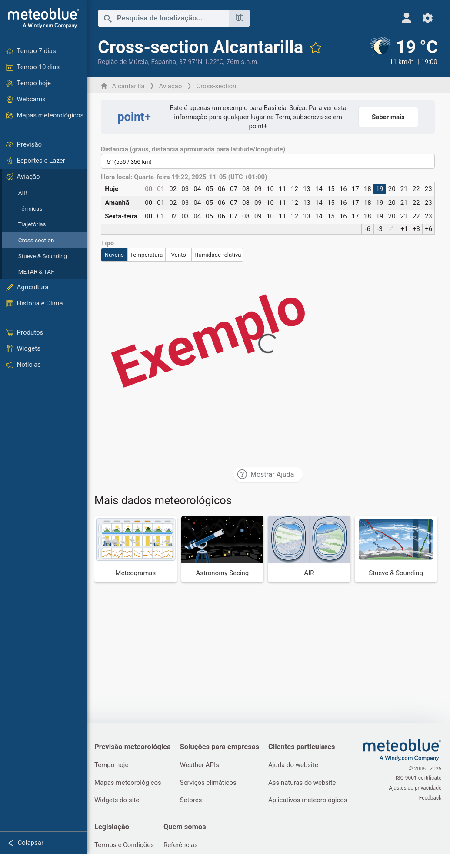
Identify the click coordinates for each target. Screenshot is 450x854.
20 (392, 189)
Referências (183, 847)
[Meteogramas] (137, 549)
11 (283, 189)
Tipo (108, 243)
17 (355, 189)
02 (174, 189)
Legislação (113, 828)
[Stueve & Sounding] (396, 549)
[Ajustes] (427, 18)
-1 (392, 229)
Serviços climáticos (210, 783)
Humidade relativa (219, 254)
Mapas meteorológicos (129, 783)
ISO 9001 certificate (418, 778)
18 (367, 189)
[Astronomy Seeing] (223, 549)
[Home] (43, 18)
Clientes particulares (304, 747)
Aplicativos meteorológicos (310, 801)
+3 (416, 229)
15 (331, 189)
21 (404, 189)
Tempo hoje (113, 765)
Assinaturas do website (305, 783)
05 (210, 189)
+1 (404, 229)
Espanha (164, 62)
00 (149, 189)
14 (319, 189)
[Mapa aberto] (240, 18)
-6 (368, 229)
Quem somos (187, 828)
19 (379, 189)
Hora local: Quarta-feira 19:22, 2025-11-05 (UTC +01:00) (185, 177)
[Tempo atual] (403, 52)
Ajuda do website (296, 765)
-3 (380, 229)
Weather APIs (201, 765)
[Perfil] (406, 18)
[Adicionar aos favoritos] (316, 47)
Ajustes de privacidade (415, 787)
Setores (193, 801)
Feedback (430, 797)
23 (428, 189)
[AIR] (310, 549)
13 (307, 189)
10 (270, 189)
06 (222, 189)
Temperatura (147, 254)
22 (416, 189)
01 (162, 189)
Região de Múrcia (124, 62)
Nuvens (115, 254)
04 (198, 189)
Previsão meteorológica (134, 747)
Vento (179, 254)
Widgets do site (118, 801)
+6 (428, 229)
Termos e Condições (125, 847)
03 (186, 189)
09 (258, 189)
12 (295, 189)
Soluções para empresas (221, 747)
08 (246, 189)
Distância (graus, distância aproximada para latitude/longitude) (194, 149)
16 (343, 189)
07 (234, 189)
